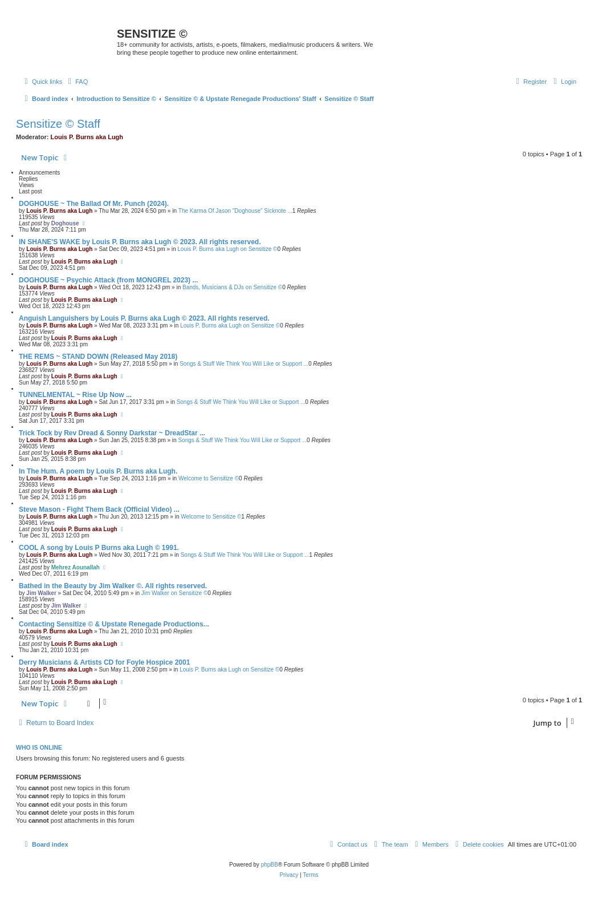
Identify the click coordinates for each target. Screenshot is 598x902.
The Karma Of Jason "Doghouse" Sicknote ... (235, 211)
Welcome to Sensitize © (208, 478)
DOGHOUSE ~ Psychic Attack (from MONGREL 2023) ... (108, 280)
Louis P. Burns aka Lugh (87, 137)
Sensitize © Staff (58, 124)
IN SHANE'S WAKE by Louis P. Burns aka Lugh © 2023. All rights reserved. (140, 242)
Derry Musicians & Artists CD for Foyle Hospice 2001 (104, 662)
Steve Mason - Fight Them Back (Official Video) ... (99, 509)
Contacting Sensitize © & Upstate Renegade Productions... (114, 624)
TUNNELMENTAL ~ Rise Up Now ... (75, 395)
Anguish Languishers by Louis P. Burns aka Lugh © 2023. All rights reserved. (144, 318)
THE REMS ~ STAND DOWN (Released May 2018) (98, 357)
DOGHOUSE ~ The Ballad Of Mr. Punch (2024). (94, 204)
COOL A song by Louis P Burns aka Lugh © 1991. (99, 548)
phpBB (269, 864)
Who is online (39, 747)
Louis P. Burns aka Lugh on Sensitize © (227, 249)
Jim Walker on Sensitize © (174, 593)
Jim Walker (41, 593)
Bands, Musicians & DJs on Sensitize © (232, 287)
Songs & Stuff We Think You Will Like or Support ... (244, 364)
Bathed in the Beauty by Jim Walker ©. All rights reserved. (113, 586)
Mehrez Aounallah (75, 567)
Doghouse (65, 223)
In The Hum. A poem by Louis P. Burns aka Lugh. (98, 471)
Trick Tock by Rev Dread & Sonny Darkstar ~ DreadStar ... (112, 433)
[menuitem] (76, 81)
